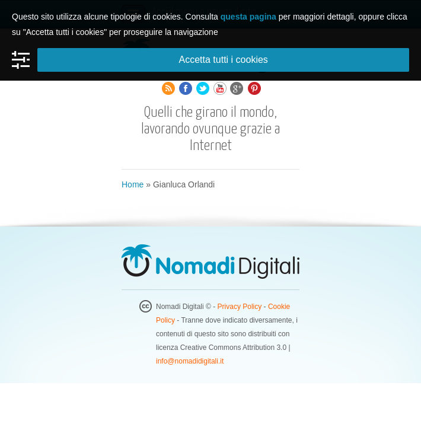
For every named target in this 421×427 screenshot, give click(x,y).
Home (132, 184)
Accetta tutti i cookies (223, 60)
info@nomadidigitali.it (190, 361)
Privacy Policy (240, 306)
